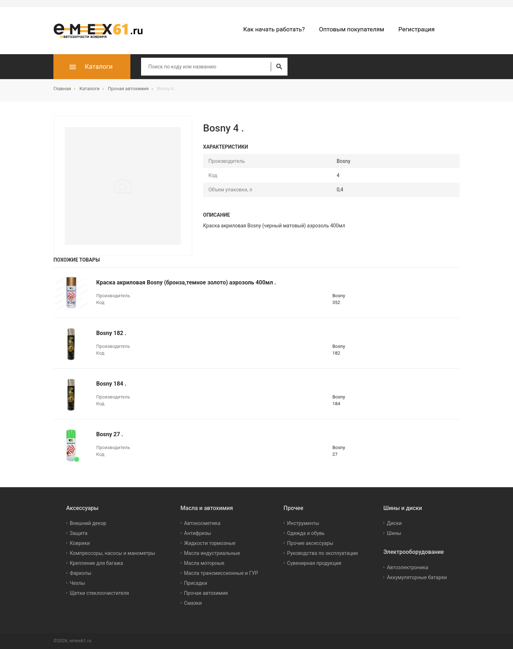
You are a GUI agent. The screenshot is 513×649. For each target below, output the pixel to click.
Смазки (193, 603)
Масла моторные (204, 563)
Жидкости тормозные (209, 543)
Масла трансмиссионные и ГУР (221, 573)
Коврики (80, 543)
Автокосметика (202, 523)
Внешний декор (88, 523)
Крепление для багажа (96, 563)
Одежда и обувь (306, 533)
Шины (394, 533)
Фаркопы (81, 573)
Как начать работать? (274, 29)
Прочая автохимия (206, 593)
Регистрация (416, 29)
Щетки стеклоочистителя (99, 593)
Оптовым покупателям (351, 29)
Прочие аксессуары (310, 543)
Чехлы (77, 583)
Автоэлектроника (407, 567)
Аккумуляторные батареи (417, 577)
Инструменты (303, 523)
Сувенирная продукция (314, 563)
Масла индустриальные (212, 553)
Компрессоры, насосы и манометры (112, 553)
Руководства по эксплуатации (322, 553)
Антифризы (197, 533)
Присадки (195, 583)
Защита (79, 533)
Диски (394, 523)
